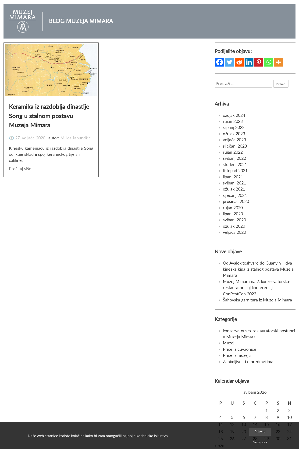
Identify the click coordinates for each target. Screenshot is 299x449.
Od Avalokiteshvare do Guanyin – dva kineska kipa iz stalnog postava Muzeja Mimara (258, 269)
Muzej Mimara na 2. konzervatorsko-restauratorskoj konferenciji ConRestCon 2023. (257, 287)
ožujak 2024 (234, 115)
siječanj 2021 (235, 195)
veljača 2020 (234, 232)
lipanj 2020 (233, 213)
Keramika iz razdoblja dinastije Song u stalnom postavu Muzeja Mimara (49, 116)
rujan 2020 (233, 207)
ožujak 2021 (234, 189)
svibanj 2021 (234, 182)
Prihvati (260, 432)
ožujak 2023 (234, 133)
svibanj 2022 (234, 158)
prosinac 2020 (236, 201)
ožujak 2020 (234, 226)
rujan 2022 (233, 152)
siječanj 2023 (235, 146)
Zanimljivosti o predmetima (248, 361)
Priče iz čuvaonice (239, 349)
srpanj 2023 (234, 127)
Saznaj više (260, 442)
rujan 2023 (233, 121)
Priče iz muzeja (237, 355)
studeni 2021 (235, 164)
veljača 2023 (234, 139)
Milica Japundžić (76, 137)
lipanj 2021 (233, 176)
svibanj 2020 (234, 219)
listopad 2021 (235, 170)
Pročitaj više (20, 168)
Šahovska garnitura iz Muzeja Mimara (257, 299)
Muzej (228, 342)
